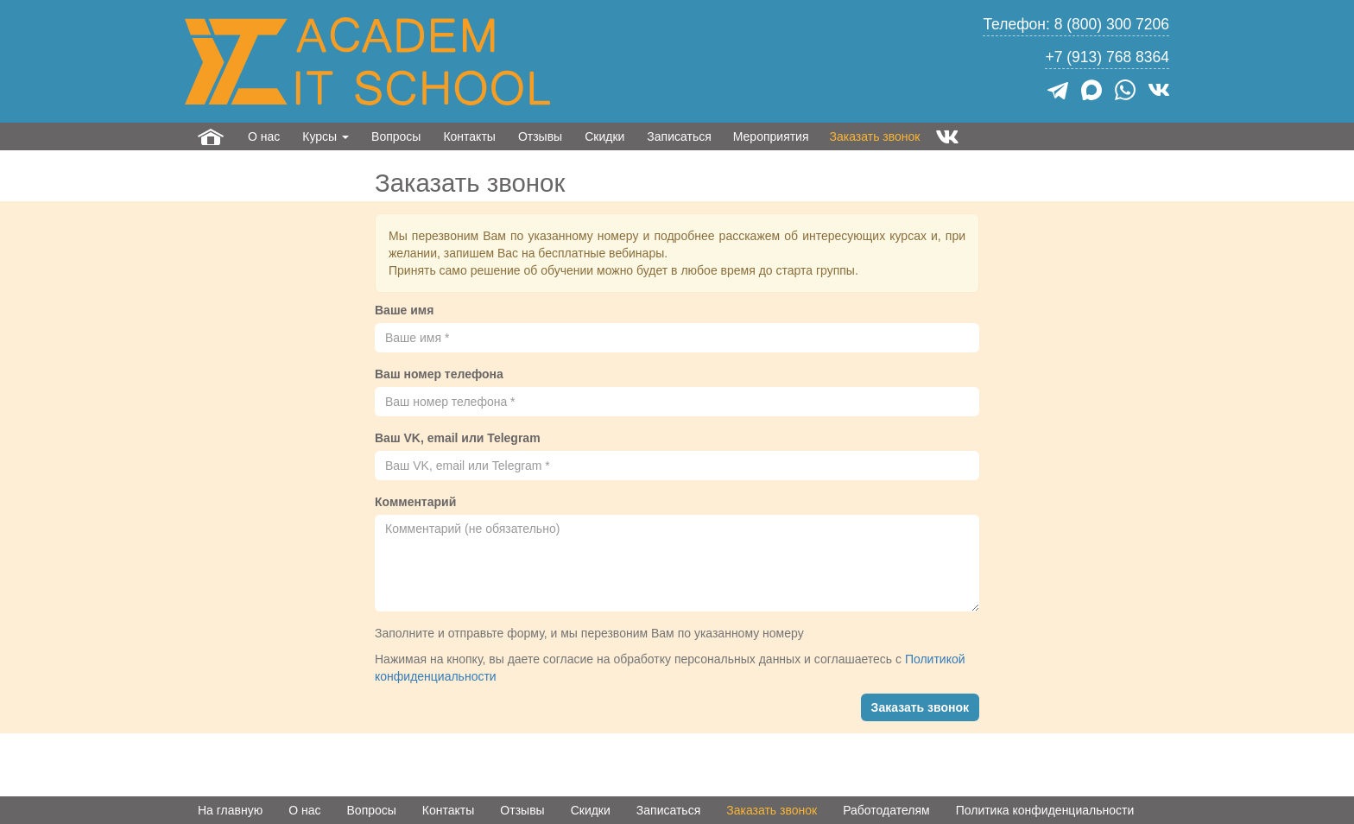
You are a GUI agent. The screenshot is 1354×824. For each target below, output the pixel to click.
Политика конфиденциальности (1045, 810)
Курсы (325, 136)
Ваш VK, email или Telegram (458, 438)
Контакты (469, 136)
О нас (264, 136)
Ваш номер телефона (439, 374)
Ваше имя (404, 310)
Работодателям (886, 810)
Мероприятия (771, 136)
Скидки (604, 136)
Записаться (679, 136)
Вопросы (396, 136)
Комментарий (415, 502)
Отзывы (540, 136)
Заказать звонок (875, 136)
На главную (230, 810)
